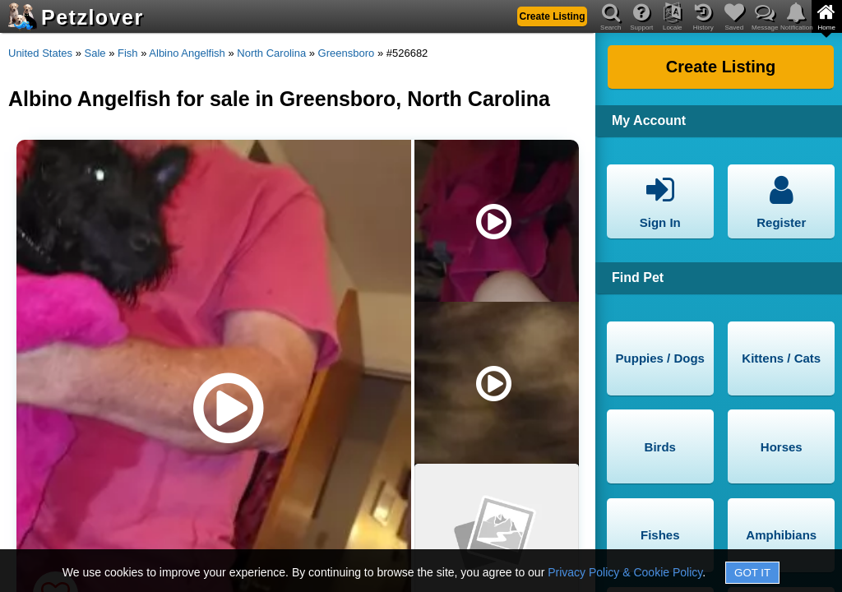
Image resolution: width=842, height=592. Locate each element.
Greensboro (346, 53)
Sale (95, 53)
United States (40, 53)
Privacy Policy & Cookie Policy (625, 572)
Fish (128, 53)
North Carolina (271, 53)
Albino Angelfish (187, 53)
